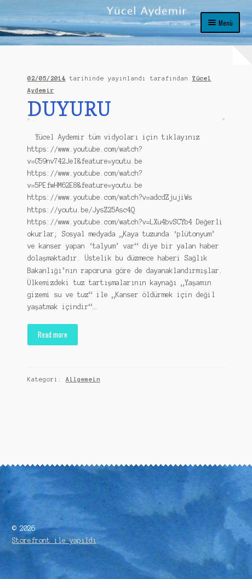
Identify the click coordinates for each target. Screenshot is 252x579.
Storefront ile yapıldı (54, 540)
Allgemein (83, 379)
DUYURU (69, 108)
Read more (52, 334)
